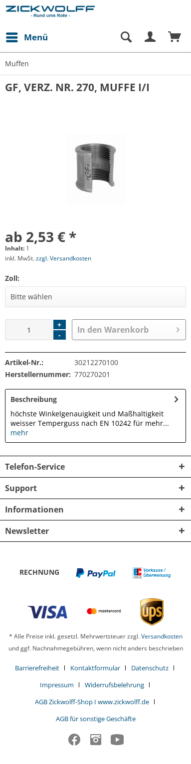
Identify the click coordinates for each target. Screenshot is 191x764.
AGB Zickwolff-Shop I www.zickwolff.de (92, 701)
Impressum (57, 684)
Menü (27, 36)
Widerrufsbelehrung (114, 684)
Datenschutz (150, 667)
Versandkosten (162, 636)
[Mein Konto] (151, 37)
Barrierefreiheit (37, 667)
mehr (19, 432)
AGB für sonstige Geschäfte (96, 718)
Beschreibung (33, 399)
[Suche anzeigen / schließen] (126, 37)
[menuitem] (26, 37)
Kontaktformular (95, 667)
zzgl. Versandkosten (63, 258)
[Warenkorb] (175, 37)
